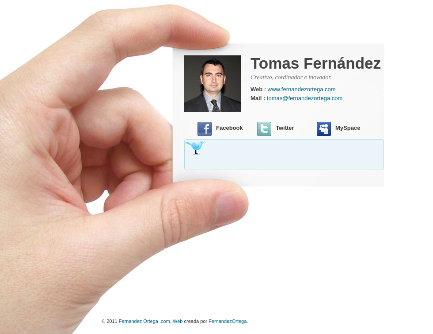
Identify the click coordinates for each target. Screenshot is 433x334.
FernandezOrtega (228, 321)
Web (177, 321)
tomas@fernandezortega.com (304, 98)
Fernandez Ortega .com (144, 321)
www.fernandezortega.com (302, 89)
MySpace (347, 127)
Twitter (285, 127)
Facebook (229, 127)
